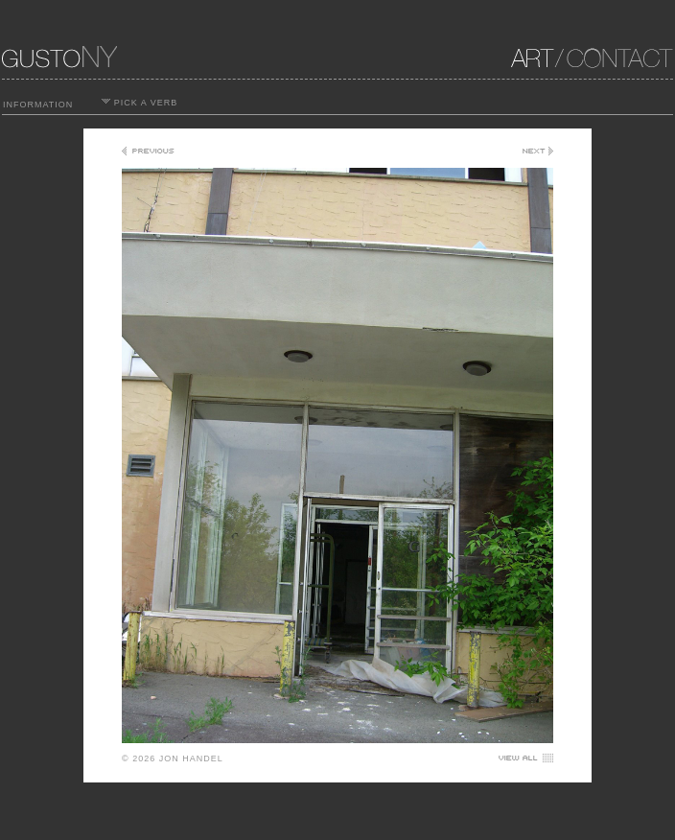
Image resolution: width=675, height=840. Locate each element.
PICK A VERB (139, 102)
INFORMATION (38, 104)
